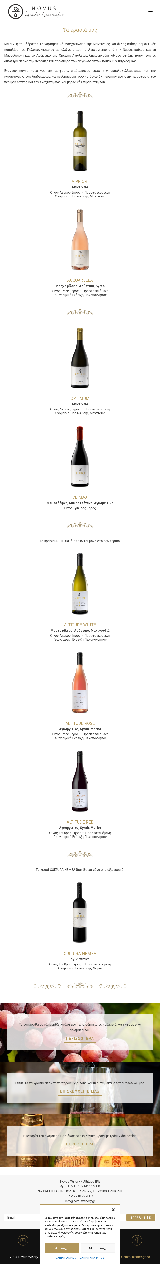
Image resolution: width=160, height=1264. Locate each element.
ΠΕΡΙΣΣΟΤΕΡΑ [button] (80, 1038)
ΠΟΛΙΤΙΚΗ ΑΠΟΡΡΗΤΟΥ (91, 1257)
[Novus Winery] (35, 11)
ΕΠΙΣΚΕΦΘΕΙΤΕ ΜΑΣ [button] (80, 1091)
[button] (113, 1210)
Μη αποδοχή (98, 1248)
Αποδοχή (61, 1248)
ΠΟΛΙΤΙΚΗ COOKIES (65, 1257)
